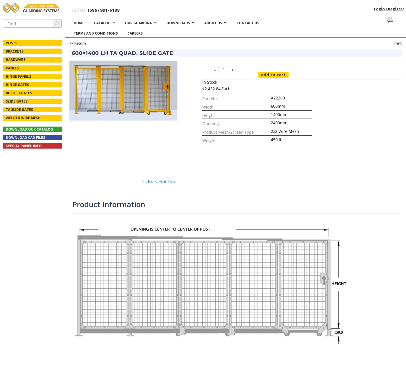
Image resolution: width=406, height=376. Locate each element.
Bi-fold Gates (19, 93)
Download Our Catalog (29, 129)
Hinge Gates (17, 84)
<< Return (77, 43)
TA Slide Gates (19, 109)
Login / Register (389, 8)
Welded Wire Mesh (23, 117)
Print (397, 43)
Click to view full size (159, 181)
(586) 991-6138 (104, 10)
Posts (11, 43)
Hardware (15, 59)
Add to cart (273, 74)
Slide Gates (16, 101)
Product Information (109, 204)
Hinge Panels (18, 76)
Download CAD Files (25, 137)
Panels (12, 68)
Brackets (14, 51)
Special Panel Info (24, 145)
